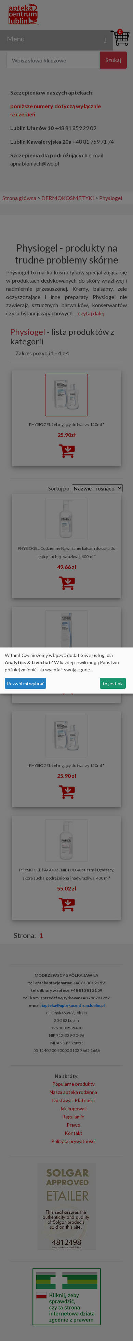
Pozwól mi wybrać (25, 683)
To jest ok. (113, 683)
